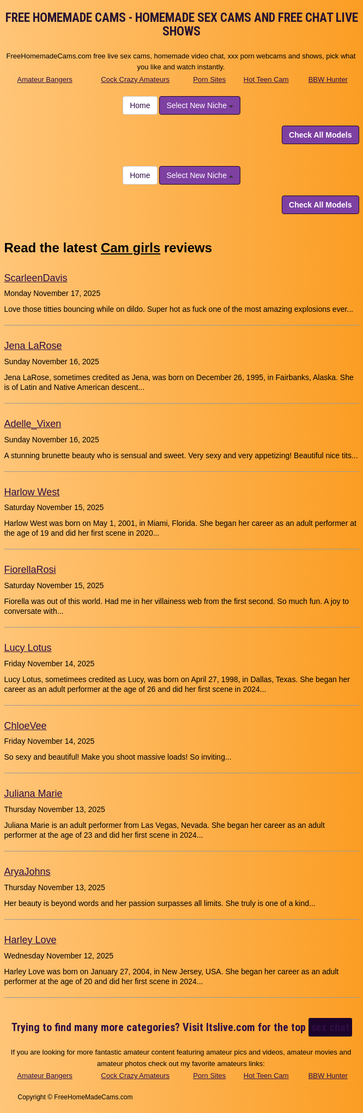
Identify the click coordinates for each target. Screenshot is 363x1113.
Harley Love (30, 939)
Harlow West (32, 492)
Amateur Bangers (44, 79)
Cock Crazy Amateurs (135, 79)
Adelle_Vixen (33, 423)
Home (140, 105)
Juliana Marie (33, 793)
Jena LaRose (33, 345)
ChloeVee (25, 725)
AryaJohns (27, 871)
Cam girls (130, 247)
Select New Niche (199, 105)
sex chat (330, 1027)
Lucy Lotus (28, 647)
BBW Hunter (328, 79)
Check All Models (320, 135)
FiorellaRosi (30, 569)
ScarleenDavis (36, 278)
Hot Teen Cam (266, 79)
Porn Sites (209, 79)
